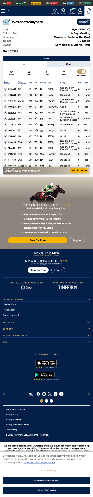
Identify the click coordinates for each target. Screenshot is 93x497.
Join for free (38, 270)
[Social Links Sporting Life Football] (51, 401)
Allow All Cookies (46, 492)
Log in (58, 270)
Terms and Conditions (15, 409)
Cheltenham (9, 304)
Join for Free (79, 170)
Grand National (11, 315)
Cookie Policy (11, 429)
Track (84, 21)
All (24, 64)
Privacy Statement (14, 419)
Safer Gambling (35, 445)
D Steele (84, 41)
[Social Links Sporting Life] (41, 401)
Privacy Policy (12, 414)
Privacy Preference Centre (17, 424)
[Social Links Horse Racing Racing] (46, 401)
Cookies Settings (46, 472)
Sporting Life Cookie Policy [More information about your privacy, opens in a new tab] (39, 464)
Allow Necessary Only (46, 482)
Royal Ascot (9, 309)
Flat (68, 64)
